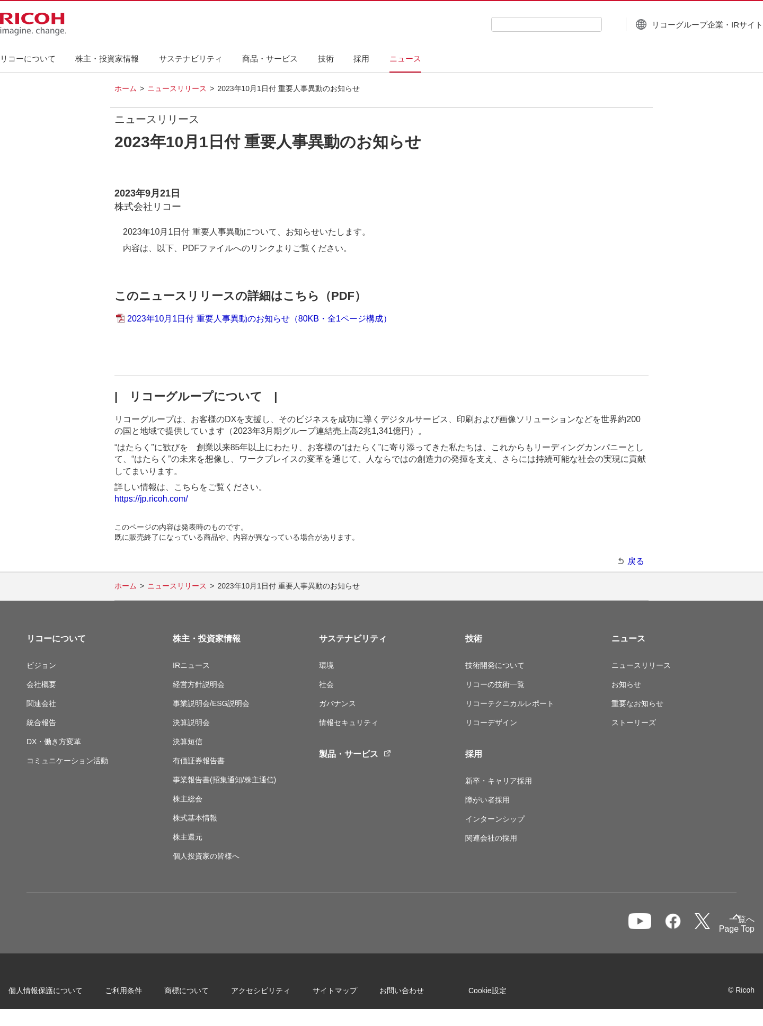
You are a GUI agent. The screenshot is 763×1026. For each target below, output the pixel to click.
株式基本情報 (195, 818)
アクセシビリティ (278, 993)
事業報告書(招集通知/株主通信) (224, 779)
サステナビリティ (353, 638)
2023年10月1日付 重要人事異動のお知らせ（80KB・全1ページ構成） (259, 318)
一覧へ (680, 927)
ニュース (628, 638)
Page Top (719, 930)
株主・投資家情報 (207, 638)
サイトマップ (353, 993)
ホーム (125, 88)
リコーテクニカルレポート (509, 703)
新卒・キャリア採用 (498, 781)
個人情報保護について (63, 993)
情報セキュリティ (348, 722)
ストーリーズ (633, 722)
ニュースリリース (177, 88)
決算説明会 (191, 722)
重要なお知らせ (637, 703)
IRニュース (191, 665)
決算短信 (187, 741)
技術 (473, 638)
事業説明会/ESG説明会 (211, 703)
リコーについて (56, 638)
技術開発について (495, 665)
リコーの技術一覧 (495, 684)
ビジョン (41, 665)
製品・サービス (355, 754)
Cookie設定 (505, 993)
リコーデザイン (491, 722)
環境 (326, 665)
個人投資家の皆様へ (206, 856)
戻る (635, 561)
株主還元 (187, 837)
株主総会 (187, 799)
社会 (326, 684)
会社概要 (41, 684)
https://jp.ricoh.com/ (151, 498)
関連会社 (41, 703)
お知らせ (626, 684)
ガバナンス (337, 703)
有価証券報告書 (199, 760)
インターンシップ (495, 819)
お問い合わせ (419, 993)
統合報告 (41, 722)
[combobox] (520, 24)
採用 (473, 754)
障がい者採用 (487, 800)
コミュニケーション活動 (67, 760)
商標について (204, 993)
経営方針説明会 (199, 684)
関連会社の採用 (491, 838)
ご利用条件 (141, 993)
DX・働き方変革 (53, 741)
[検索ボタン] (584, 23)
